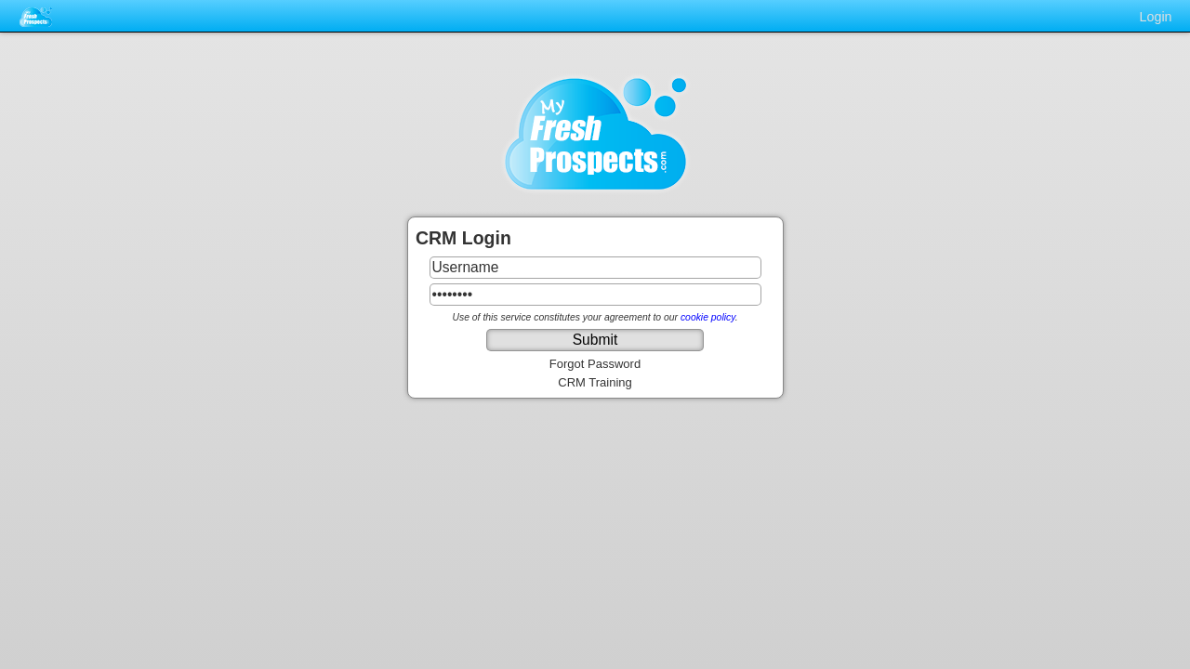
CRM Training (594, 382)
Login (1156, 16)
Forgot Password (595, 364)
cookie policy (708, 317)
